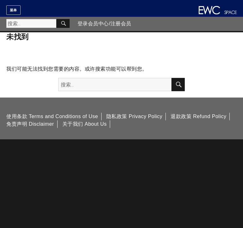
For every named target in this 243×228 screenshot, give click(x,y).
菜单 (13, 10)
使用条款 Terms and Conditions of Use (52, 116)
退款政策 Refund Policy (198, 116)
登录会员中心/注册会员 (104, 23)
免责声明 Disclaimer (30, 124)
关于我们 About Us (84, 124)
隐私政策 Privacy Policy (134, 116)
